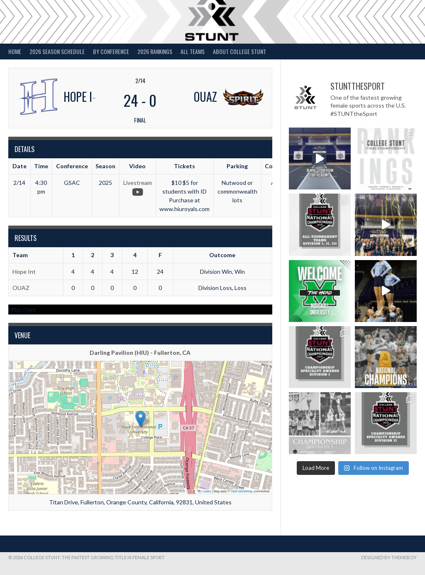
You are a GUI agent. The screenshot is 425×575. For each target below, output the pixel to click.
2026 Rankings (154, 51)
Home (14, 51)
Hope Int (24, 271)
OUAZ (20, 287)
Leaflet (204, 491)
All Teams (193, 51)
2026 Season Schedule (57, 51)
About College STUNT (239, 51)
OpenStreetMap (242, 491)
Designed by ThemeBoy (389, 557)
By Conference (111, 51)
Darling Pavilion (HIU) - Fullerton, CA (140, 352)
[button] (140, 419)
